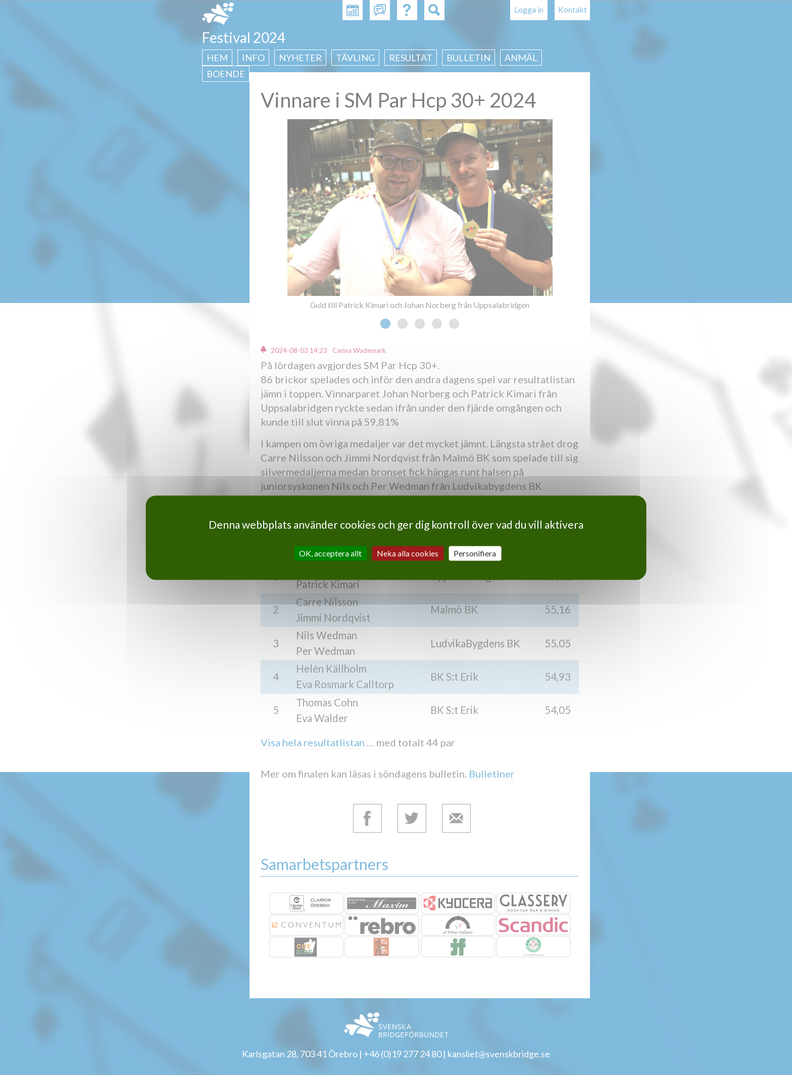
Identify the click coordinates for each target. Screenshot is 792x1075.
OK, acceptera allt (330, 553)
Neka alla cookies (407, 553)
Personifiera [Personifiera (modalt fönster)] (475, 553)
